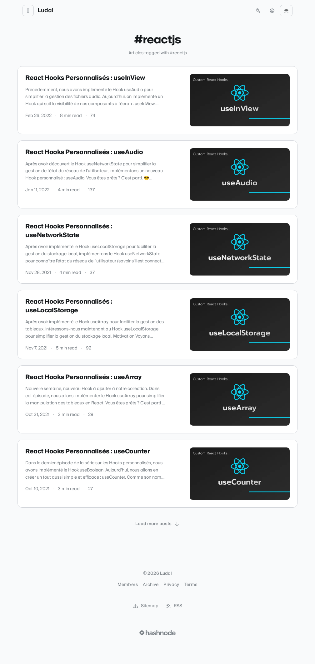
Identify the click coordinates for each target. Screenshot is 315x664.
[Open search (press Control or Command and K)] (258, 10)
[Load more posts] (157, 524)
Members (128, 584)
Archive (150, 584)
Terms (191, 584)
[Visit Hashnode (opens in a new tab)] (158, 633)
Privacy (171, 584)
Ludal (45, 10)
